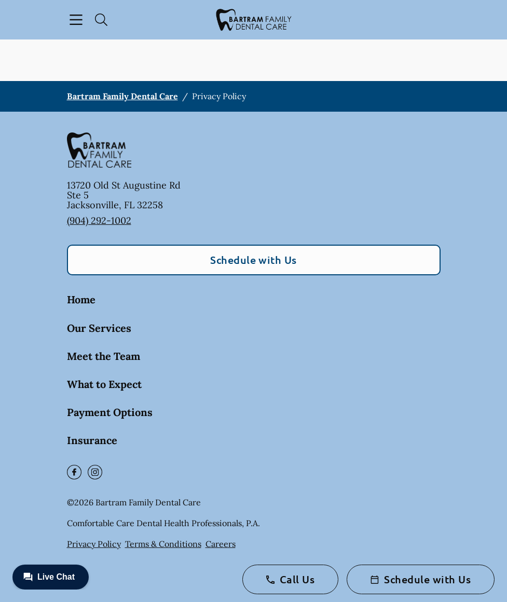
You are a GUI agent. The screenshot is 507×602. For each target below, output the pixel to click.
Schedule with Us (253, 259)
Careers (220, 544)
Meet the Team (103, 356)
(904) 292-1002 (99, 220)
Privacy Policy (94, 544)
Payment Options (110, 412)
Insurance (92, 440)
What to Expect (104, 384)
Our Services (99, 328)
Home (81, 299)
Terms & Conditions (163, 544)
